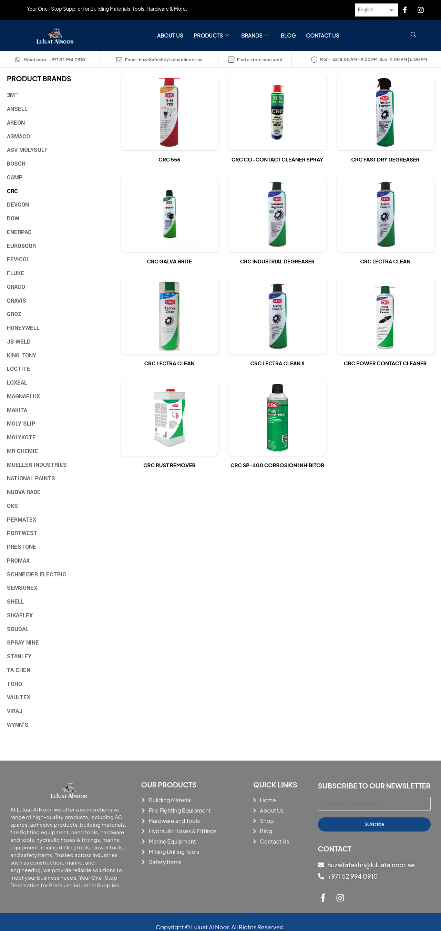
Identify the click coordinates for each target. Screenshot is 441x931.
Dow (13, 218)
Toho (14, 684)
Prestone (21, 547)
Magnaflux (23, 396)
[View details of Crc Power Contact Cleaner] (385, 316)
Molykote (21, 437)
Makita (17, 410)
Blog (288, 35)
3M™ (12, 95)
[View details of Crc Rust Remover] (169, 418)
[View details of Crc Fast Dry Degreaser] (385, 112)
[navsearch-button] (413, 35)
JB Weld (19, 342)
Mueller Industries (37, 465)
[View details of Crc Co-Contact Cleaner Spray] (277, 112)
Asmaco (18, 136)
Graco (16, 287)
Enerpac (19, 232)
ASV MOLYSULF (27, 150)
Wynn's (18, 725)
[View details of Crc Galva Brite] (169, 214)
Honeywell (23, 328)
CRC (12, 191)
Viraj (14, 711)
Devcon (18, 205)
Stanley (19, 656)
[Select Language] (376, 10)
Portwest (22, 533)
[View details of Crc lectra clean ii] (277, 316)
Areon (16, 123)
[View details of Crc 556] (169, 112)
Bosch (16, 164)
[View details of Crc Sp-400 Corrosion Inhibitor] (277, 418)
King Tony (21, 355)
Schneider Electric (36, 574)
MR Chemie (22, 451)
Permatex (21, 520)
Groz (14, 314)
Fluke (15, 273)
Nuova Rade (24, 492)
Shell (15, 602)
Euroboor (21, 246)
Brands (254, 35)
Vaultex (18, 697)
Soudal (18, 629)
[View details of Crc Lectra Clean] (385, 214)
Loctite (18, 369)
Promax (18, 561)
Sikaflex (20, 615)
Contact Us (322, 35)
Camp (15, 177)
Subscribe (374, 824)
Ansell (17, 109)
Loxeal (17, 383)
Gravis (16, 301)
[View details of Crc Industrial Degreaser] (277, 214)
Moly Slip (21, 424)
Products (211, 35)
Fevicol (18, 259)
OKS (12, 506)
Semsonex (22, 588)
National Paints (31, 478)
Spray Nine (23, 643)
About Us (170, 35)
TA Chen (18, 670)
